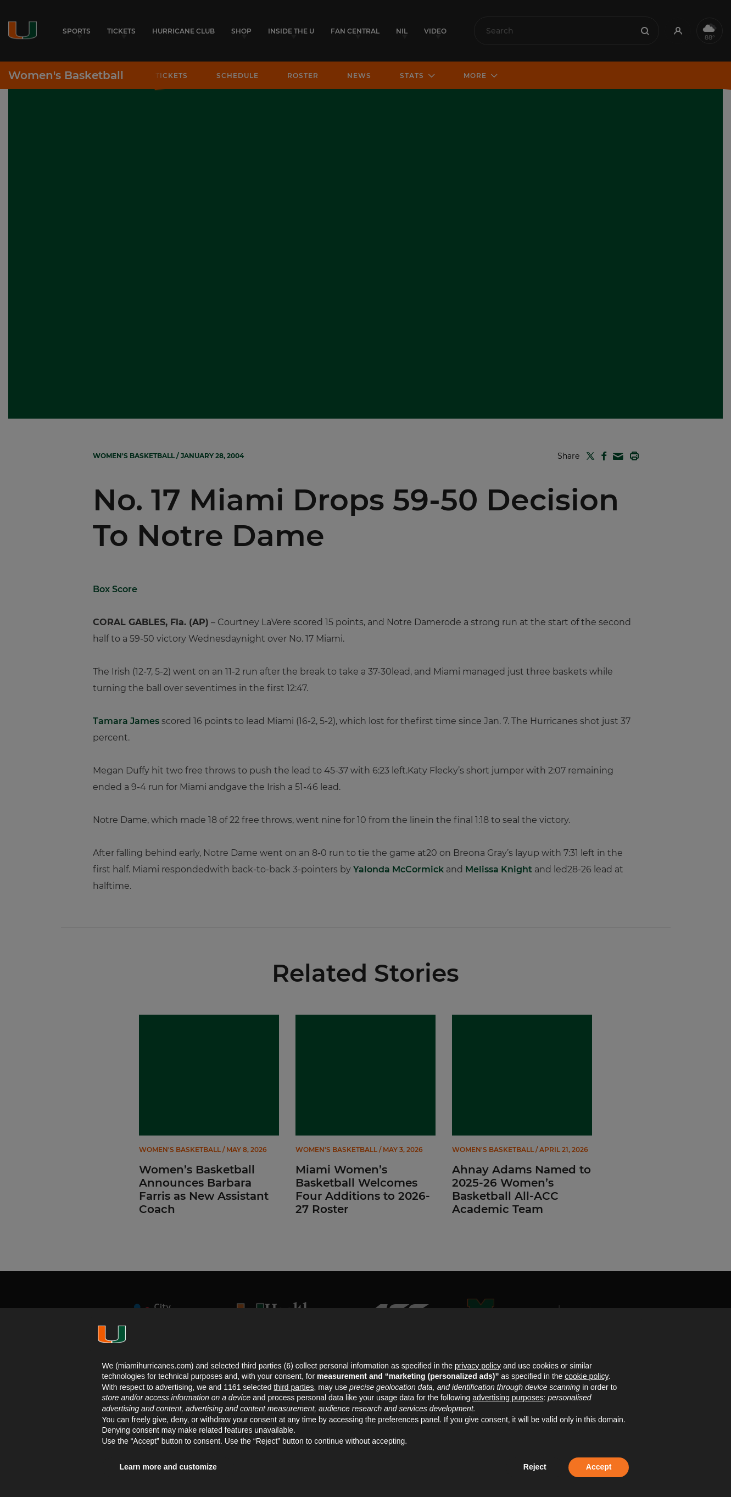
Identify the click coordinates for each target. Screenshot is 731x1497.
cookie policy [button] (586, 1376)
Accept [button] (599, 1466)
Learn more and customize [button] (168, 1466)
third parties (294, 1387)
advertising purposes (507, 1397)
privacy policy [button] (478, 1365)
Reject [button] (534, 1466)
